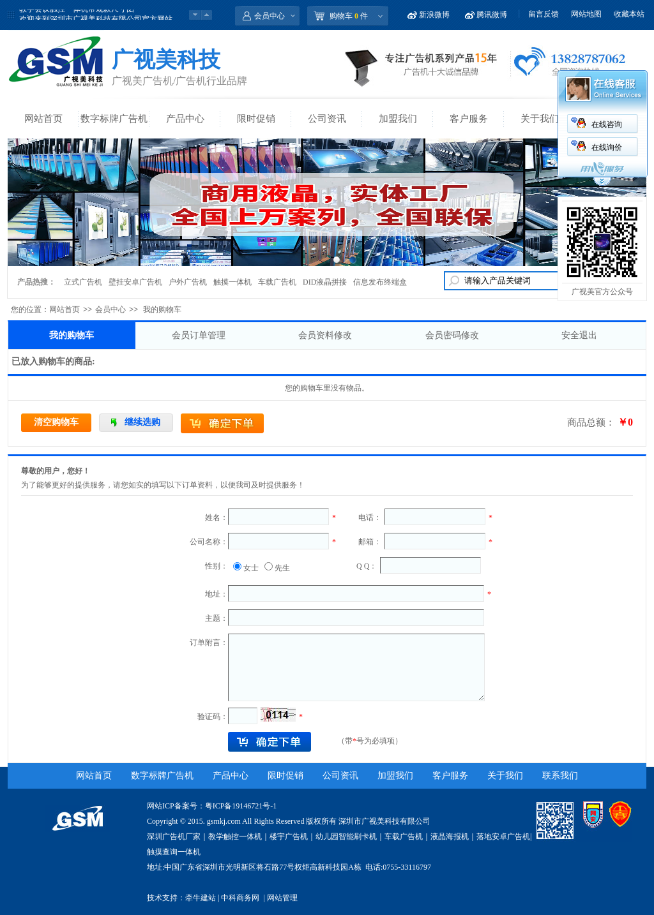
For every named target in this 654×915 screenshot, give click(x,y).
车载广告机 (277, 282)
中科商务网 (240, 897)
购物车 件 (349, 15)
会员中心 (269, 15)
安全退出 (579, 335)
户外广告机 (188, 282)
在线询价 (606, 147)
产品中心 (185, 119)
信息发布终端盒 (380, 282)
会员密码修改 (452, 335)
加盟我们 (398, 119)
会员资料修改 (325, 335)
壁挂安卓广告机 (135, 282)
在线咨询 (606, 124)
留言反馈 (543, 14)
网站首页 (43, 119)
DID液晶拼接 (325, 282)
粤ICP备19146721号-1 (241, 805)
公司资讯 (327, 119)
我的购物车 (71, 335)
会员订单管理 (198, 335)
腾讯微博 (491, 14)
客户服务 (469, 119)
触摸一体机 (232, 282)
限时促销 (256, 119)
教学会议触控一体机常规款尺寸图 (76, 14)
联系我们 (560, 775)
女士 (251, 567)
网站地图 (586, 14)
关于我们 (540, 119)
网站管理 (282, 897)
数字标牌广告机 (114, 119)
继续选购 (142, 422)
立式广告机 (83, 282)
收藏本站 (629, 14)
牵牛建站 (200, 897)
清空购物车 (56, 422)
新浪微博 (434, 14)
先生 (282, 567)
